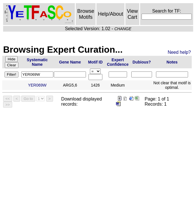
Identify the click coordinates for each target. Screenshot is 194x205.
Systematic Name (37, 62)
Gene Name (70, 62)
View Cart (132, 14)
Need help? (179, 52)
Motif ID (95, 62)
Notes (172, 62)
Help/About (110, 14)
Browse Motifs (85, 14)
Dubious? (141, 62)
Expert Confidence (117, 62)
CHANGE (122, 28)
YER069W (37, 85)
